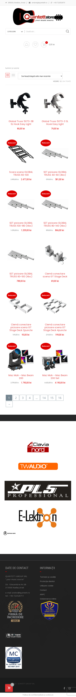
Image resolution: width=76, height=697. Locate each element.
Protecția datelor (47, 581)
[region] (38, 487)
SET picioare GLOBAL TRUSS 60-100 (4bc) (20, 275)
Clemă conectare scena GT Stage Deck (55, 275)
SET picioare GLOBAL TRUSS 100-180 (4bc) (21, 224)
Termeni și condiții (48, 577)
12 (60, 81)
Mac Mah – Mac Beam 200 (21, 377)
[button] (34, 552)
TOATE (68, 81)
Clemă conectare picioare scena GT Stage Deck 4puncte (55, 327)
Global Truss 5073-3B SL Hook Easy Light (21, 123)
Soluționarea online (48, 598)
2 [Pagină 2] (16, 398)
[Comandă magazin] (40, 76)
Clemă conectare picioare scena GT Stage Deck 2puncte (20, 327)
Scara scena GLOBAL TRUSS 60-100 (21, 173)
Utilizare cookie (46, 585)
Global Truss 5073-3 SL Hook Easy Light (55, 123)
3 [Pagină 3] (23, 398)
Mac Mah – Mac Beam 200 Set (55, 377)
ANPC (42, 594)
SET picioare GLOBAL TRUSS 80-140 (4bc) (55, 224)
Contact (43, 590)
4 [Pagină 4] (30, 398)
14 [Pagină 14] (44, 398)
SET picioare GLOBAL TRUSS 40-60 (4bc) (55, 173)
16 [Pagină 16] (60, 398)
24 (63, 81)
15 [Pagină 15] (52, 398)
